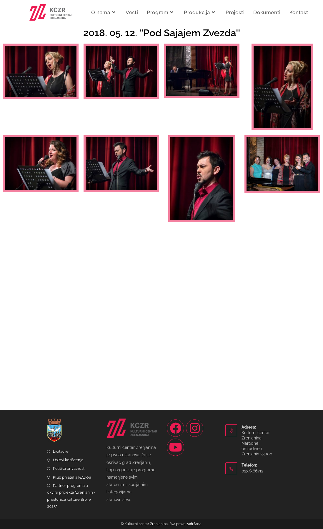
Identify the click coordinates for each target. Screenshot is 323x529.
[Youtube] (175, 447)
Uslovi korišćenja (68, 460)
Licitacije (61, 451)
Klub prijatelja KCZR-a (72, 477)
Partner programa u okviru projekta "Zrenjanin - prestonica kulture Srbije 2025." (71, 495)
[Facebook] (175, 428)
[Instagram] (194, 428)
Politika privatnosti (69, 468)
